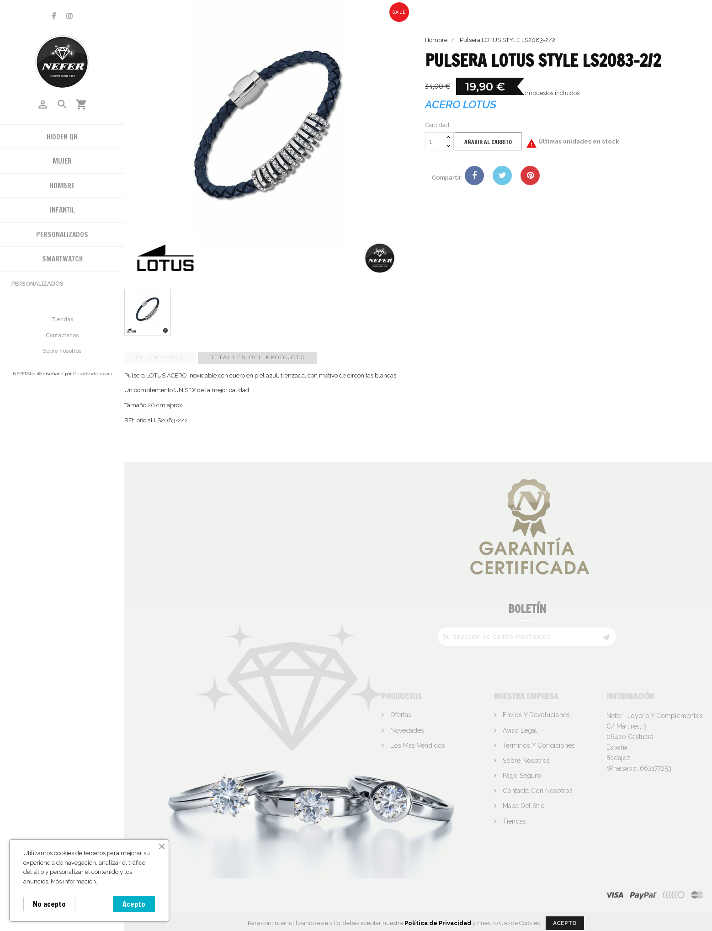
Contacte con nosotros (537, 790)
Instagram (69, 16)
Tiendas (62, 319)
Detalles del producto (257, 357)
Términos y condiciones (538, 745)
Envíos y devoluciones (535, 714)
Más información (73, 881)
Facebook (54, 16)
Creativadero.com (92, 373)
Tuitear (502, 175)
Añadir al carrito (488, 142)
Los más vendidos (416, 745)
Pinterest (530, 175)
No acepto (49, 904)
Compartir (474, 175)
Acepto (133, 904)
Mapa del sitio (523, 805)
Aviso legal (519, 730)
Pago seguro (521, 775)
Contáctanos (62, 335)
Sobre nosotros (62, 351)
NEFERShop (25, 373)
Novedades (406, 730)
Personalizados (37, 283)
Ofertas (399, 714)
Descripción (160, 357)
